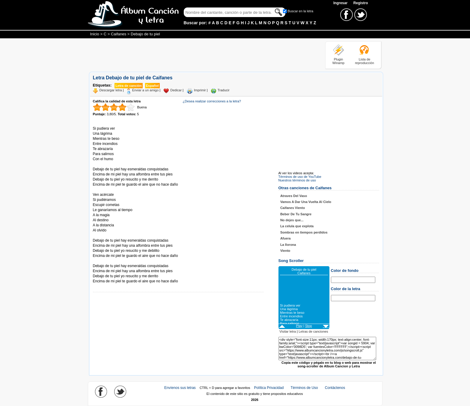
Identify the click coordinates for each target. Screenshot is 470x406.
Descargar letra (111, 90)
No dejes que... (292, 220)
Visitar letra (287, 331)
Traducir (224, 90)
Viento (285, 250)
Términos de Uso (304, 388)
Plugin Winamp (338, 61)
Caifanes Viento (292, 208)
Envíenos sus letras (180, 388)
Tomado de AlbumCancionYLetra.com (118, 261)
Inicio (94, 34)
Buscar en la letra (301, 11)
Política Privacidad (269, 388)
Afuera (285, 238)
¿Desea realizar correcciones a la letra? (212, 101)
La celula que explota (297, 226)
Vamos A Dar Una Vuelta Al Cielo (305, 202)
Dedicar (176, 90)
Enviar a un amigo (145, 90)
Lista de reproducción (364, 61)
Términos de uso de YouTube (299, 176)
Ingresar (341, 3)
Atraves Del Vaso (293, 196)
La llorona (288, 244)
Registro (360, 3)
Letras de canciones (313, 331)
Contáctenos (335, 388)
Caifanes (118, 34)
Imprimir (200, 90)
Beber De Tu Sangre (295, 214)
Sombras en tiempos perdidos (304, 232)
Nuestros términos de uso (297, 180)
